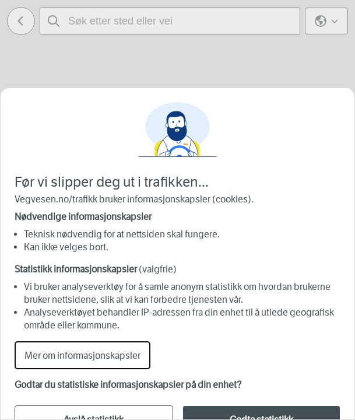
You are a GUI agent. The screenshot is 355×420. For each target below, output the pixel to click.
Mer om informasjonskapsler (82, 355)
